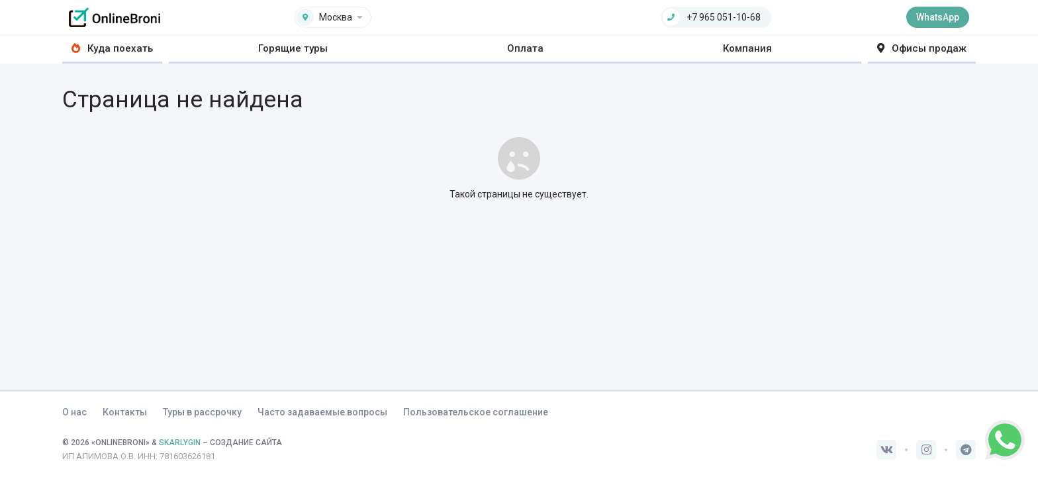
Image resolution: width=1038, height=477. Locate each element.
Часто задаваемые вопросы (322, 412)
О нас (74, 412)
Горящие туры (293, 48)
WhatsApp (937, 17)
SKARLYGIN (180, 442)
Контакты (125, 412)
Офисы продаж (922, 48)
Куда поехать (112, 48)
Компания (747, 48)
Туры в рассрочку (202, 412)
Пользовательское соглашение (475, 412)
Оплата (525, 48)
